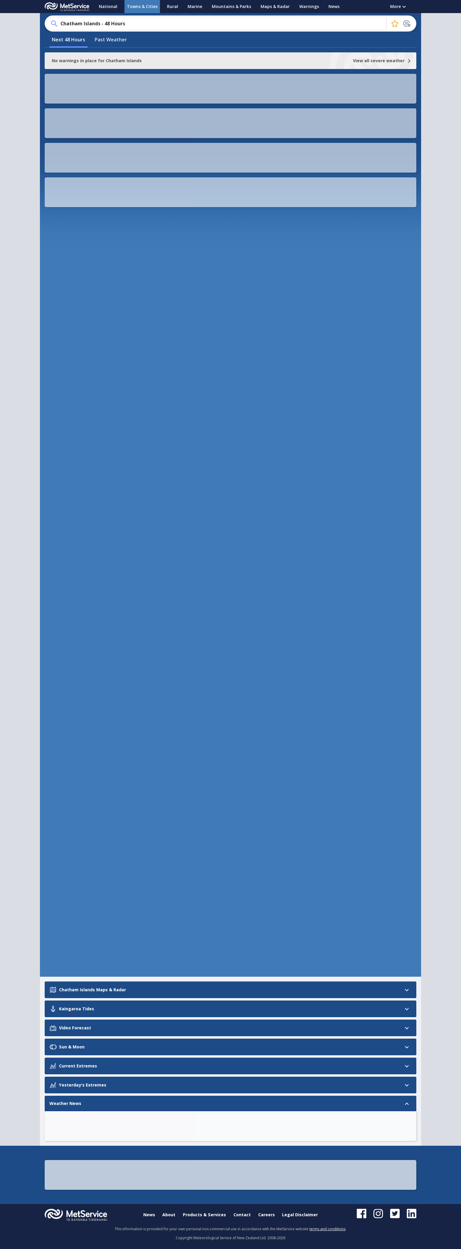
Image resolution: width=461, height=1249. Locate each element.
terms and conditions (327, 1228)
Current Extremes (65, 392)
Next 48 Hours (68, 114)
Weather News (62, 415)
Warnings (309, 6)
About (168, 1214)
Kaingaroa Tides (63, 358)
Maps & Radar (275, 6)
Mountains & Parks (231, 6)
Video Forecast (62, 370)
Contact (242, 1214)
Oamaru (149, 861)
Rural (172, 6)
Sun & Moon (58, 381)
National (108, 6)
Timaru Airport (155, 798)
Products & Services (204, 1214)
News (333, 6)
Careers (266, 1214)
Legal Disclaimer (300, 1214)
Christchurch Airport (160, 813)
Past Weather (111, 114)
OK (372, 199)
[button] (126, 156)
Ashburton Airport (158, 829)
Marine (195, 6)
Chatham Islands (157, 876)
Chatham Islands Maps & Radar (72, 343)
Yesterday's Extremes (69, 404)
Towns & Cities (142, 6)
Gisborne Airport (156, 845)
